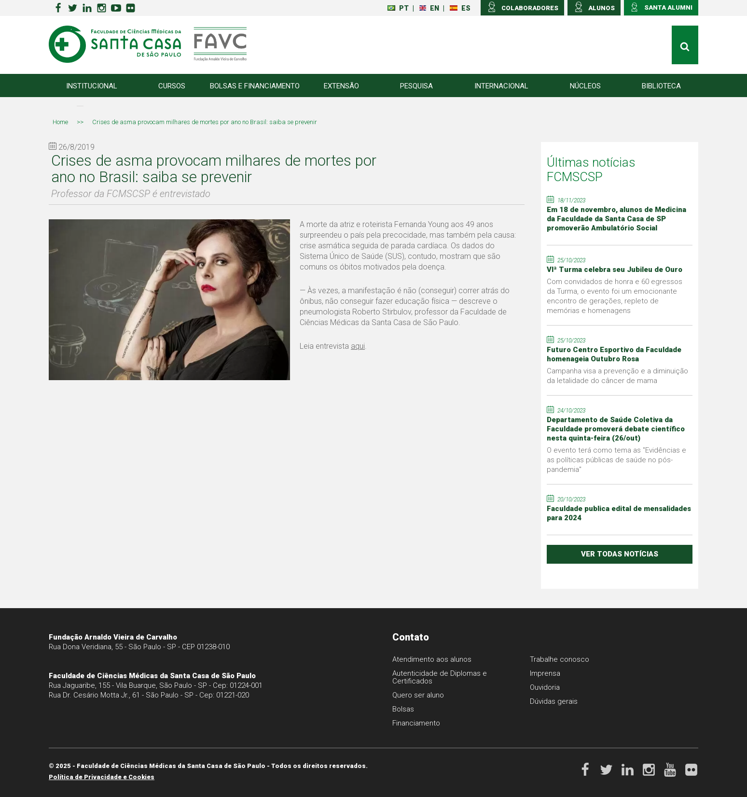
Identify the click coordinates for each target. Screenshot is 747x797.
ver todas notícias (619, 554)
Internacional (501, 86)
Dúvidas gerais (554, 701)
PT (398, 8)
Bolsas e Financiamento (255, 86)
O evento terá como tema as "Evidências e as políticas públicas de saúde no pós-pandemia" (616, 460)
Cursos (171, 86)
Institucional (91, 86)
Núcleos (585, 86)
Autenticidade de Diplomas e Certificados (439, 677)
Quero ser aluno (418, 695)
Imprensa (545, 673)
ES (460, 8)
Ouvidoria (545, 687)
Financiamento (416, 723)
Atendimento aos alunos (431, 659)
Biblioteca (661, 86)
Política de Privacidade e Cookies (101, 777)
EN (429, 8)
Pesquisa (416, 86)
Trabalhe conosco (559, 659)
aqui (358, 346)
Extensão (341, 86)
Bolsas (403, 709)
